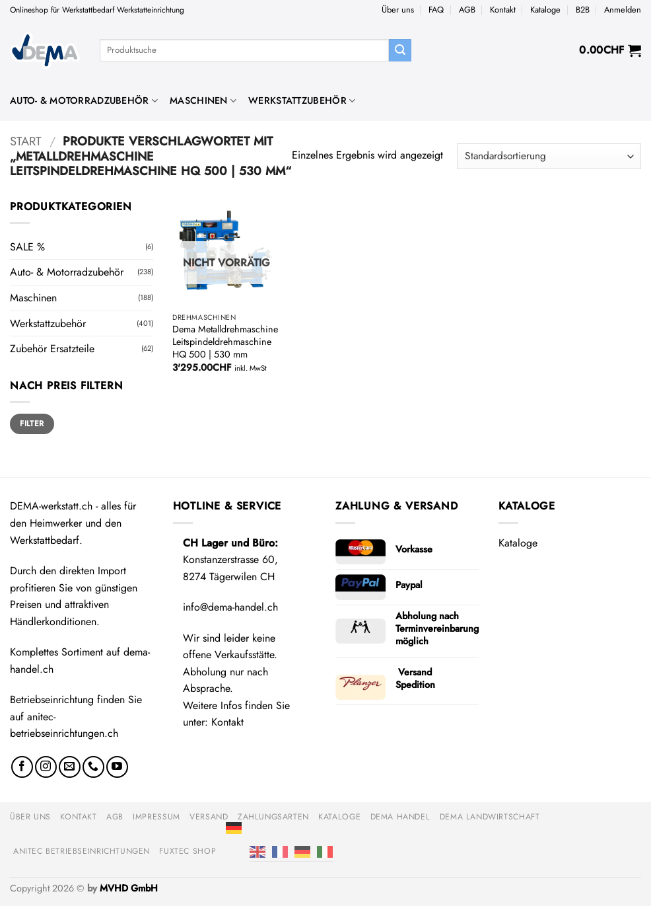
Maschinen (203, 100)
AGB (467, 9)
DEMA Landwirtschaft (490, 817)
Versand (208, 817)
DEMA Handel (400, 817)
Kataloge (545, 9)
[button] (622, 10)
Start (26, 141)
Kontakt (503, 9)
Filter (32, 423)
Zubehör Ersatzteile (52, 348)
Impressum (156, 817)
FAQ (436, 9)
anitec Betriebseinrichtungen (81, 851)
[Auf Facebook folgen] (22, 767)
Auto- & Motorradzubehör (84, 100)
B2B (583, 9)
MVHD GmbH (129, 888)
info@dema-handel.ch (230, 607)
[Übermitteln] (400, 50)
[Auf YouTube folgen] (117, 767)
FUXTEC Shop (187, 851)
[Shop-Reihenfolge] (549, 156)
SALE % (27, 246)
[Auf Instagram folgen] (46, 767)
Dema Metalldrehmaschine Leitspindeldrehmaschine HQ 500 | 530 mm (225, 341)
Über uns (398, 9)
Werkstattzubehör (301, 100)
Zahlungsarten (273, 817)
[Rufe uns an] (93, 767)
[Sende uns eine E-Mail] (70, 767)
